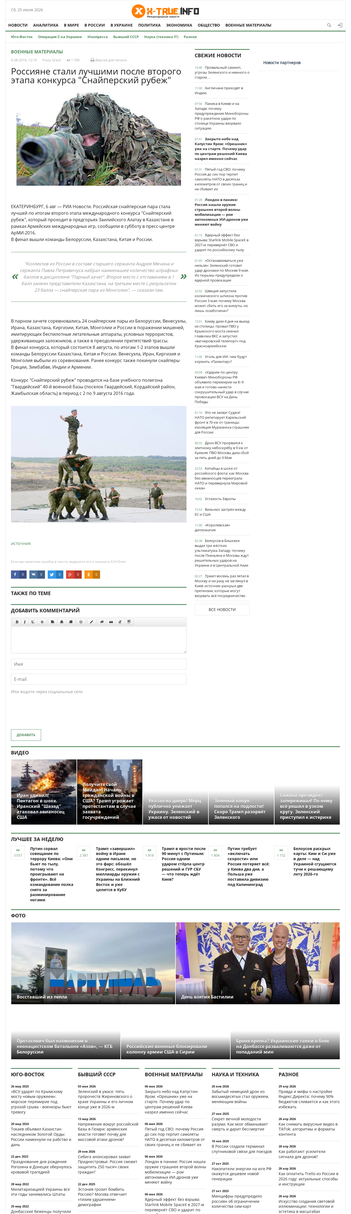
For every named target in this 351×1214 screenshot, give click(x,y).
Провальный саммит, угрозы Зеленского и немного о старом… (222, 72)
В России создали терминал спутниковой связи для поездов (242, 1149)
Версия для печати (108, 60)
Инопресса (97, 37)
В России (94, 25)
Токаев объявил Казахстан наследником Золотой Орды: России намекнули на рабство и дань (41, 1136)
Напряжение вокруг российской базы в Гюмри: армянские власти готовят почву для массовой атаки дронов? (108, 1131)
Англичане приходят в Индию (219, 90)
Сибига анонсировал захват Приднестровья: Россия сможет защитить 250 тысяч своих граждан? (107, 1164)
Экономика (179, 25)
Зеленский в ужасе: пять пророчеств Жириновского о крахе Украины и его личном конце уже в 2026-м (105, 1099)
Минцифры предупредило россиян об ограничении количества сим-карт (237, 1201)
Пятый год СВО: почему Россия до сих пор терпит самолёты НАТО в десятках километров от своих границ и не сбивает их (221, 179)
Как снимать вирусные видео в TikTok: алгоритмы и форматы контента (308, 1129)
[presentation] (52, 714)
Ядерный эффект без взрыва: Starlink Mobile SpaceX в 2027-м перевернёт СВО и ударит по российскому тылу (221, 242)
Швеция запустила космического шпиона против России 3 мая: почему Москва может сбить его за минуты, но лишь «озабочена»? (221, 300)
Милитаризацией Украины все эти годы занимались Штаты (40, 1192)
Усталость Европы (220, 498)
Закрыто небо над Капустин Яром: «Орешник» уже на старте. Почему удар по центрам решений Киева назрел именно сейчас (221, 148)
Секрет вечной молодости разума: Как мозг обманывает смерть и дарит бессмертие (240, 1124)
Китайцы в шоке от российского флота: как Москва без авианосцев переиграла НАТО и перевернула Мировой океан (221, 478)
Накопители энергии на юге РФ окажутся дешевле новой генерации (241, 1174)
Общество (209, 25)
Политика (149, 25)
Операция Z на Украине (60, 37)
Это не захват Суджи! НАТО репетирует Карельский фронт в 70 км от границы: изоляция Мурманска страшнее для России (222, 422)
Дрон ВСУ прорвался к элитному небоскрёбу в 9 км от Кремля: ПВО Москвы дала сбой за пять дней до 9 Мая (222, 450)
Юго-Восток (22, 37)
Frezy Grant (51, 60)
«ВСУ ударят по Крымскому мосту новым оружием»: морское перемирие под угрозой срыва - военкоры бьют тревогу (41, 1102)
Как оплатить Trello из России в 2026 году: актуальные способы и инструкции (308, 1179)
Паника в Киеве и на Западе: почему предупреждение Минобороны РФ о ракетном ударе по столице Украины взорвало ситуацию (221, 116)
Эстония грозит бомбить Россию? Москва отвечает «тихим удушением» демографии (102, 1197)
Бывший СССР (126, 37)
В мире (71, 25)
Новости (18, 25)
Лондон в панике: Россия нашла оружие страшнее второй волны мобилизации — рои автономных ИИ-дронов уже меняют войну (221, 212)
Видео (20, 752)
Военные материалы (248, 25)
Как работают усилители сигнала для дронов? (302, 1154)
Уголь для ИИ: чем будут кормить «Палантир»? (221, 359)
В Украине (122, 25)
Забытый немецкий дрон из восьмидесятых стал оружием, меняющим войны (240, 1096)
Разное (190, 37)
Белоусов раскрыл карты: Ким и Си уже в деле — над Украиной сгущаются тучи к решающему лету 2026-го (314, 861)
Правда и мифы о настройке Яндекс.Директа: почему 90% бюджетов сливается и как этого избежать (309, 1099)
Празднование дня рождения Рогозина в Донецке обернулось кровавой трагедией (41, 1167)
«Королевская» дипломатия (212, 527)
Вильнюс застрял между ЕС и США (220, 512)
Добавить (26, 735)
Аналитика (45, 25)
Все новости (222, 609)
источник (21, 543)
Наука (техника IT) (161, 37)
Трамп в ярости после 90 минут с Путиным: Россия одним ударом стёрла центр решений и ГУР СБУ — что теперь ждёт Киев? (184, 864)
